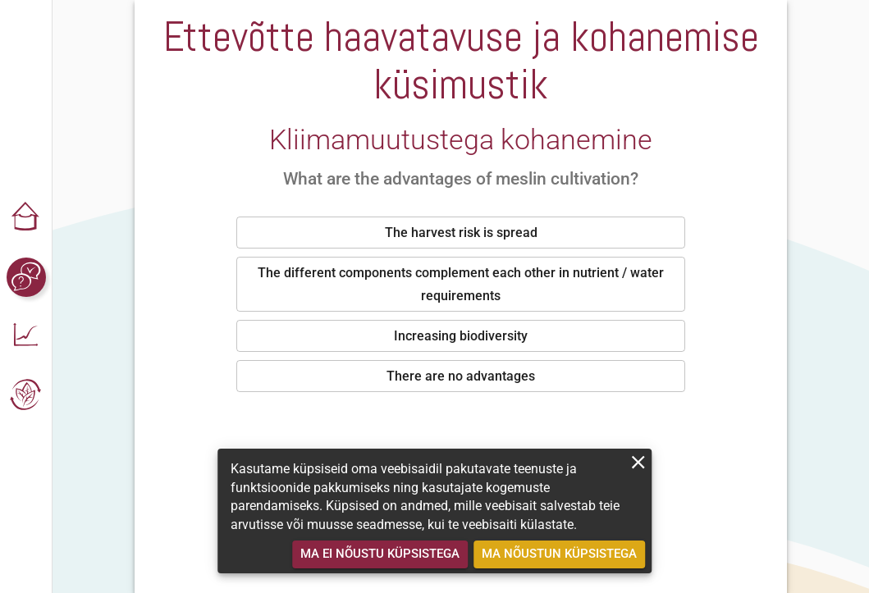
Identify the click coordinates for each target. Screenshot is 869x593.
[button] (26, 218)
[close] (638, 462)
